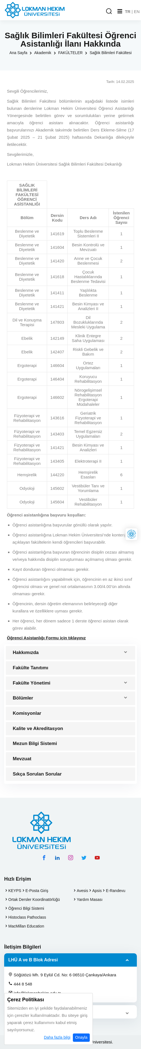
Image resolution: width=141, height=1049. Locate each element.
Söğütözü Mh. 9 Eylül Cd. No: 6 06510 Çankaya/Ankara (62, 974)
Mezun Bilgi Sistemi (35, 743)
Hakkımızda (26, 652)
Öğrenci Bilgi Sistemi (26, 908)
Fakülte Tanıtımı (30, 667)
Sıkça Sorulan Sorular (37, 774)
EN (137, 11)
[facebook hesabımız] (44, 857)
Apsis (97, 890)
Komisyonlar (27, 713)
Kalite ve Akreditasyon (38, 728)
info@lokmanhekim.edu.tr (34, 992)
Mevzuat (22, 758)
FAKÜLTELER (70, 52)
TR (127, 11)
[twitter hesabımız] (83, 857)
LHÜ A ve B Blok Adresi (33, 959)
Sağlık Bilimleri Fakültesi (110, 52)
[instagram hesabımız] (70, 857)
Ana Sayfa (18, 52)
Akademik (42, 52)
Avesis (82, 890)
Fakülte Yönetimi (31, 683)
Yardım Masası (89, 899)
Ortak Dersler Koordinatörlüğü (34, 899)
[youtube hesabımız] (97, 857)
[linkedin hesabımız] (57, 857)
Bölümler (23, 698)
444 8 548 (20, 983)
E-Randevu (115, 890)
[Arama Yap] (109, 11)
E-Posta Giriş (36, 890)
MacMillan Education (26, 926)
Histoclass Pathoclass (27, 917)
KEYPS (14, 890)
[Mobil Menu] (119, 11)
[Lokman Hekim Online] (131, 534)
